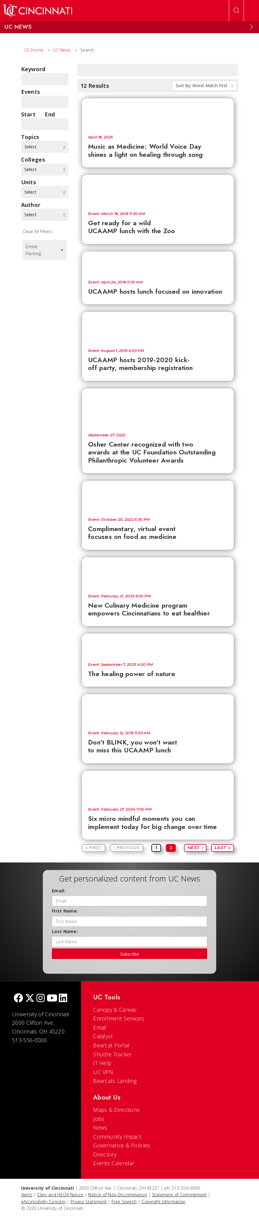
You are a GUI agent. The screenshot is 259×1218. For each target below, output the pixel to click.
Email (100, 1027)
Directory (104, 1154)
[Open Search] (236, 10)
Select (44, 147)
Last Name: (65, 931)
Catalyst (103, 1036)
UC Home (34, 50)
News (100, 1127)
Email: (58, 891)
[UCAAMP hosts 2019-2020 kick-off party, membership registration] (158, 327)
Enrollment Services (118, 1018)
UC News (62, 50)
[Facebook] (18, 998)
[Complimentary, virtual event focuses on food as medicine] (158, 496)
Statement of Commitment (179, 1194)
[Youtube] (52, 998)
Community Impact (117, 1136)
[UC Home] (37, 10)
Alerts (27, 1194)
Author (31, 204)
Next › (195, 847)
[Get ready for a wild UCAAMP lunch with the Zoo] (158, 190)
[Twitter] (30, 998)
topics (30, 137)
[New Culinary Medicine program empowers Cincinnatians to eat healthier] (158, 572)
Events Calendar (113, 1163)
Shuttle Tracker (112, 1054)
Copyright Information (163, 1201)
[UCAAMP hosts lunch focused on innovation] (158, 263)
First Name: (65, 911)
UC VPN (103, 1072)
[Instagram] (40, 998)
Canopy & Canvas (115, 1009)
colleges (33, 159)
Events (30, 91)
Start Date (28, 114)
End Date (51, 114)
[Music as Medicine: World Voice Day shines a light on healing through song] (158, 113)
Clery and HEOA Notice (60, 1194)
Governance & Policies (121, 1145)
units (28, 182)
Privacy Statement (89, 1201)
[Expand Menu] (251, 27)
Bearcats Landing (115, 1080)
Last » (222, 847)
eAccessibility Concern (43, 1201)
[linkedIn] (63, 998)
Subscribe (129, 954)
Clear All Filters (37, 231)
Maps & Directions (116, 1109)
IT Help (102, 1063)
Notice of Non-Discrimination (117, 1194)
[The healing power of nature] (158, 645)
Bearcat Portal (111, 1045)
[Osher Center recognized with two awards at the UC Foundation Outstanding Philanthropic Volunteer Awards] (158, 407)
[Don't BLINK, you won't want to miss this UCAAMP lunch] (158, 709)
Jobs (98, 1118)
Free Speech (124, 1201)
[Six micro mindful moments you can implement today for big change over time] (158, 786)
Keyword (33, 69)
